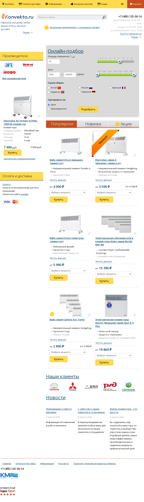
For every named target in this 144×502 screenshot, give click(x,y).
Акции (102, 3)
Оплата (6, 184)
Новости (55, 397)
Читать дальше (58, 179)
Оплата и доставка (29, 3)
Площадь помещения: (60, 56)
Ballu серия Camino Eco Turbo (67, 319)
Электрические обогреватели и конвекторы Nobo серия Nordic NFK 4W (114, 241)
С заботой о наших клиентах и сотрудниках (91, 410)
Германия (86, 91)
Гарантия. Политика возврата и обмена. (94, 463)
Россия (85, 87)
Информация (56, 3)
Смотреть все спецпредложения (19, 158)
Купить (58, 199)
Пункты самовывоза (131, 33)
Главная (6, 463)
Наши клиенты (62, 376)
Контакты (8, 3)
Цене (52, 104)
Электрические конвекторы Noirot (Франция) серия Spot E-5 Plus (114, 323)
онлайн (24, 194)
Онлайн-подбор (66, 51)
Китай (54, 88)
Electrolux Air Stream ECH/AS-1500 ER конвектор (21, 122)
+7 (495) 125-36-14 (130, 16)
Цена (50, 69)
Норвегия (56, 92)
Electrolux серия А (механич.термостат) (108, 161)
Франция (117, 87)
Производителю (57, 108)
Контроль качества (82, 3)
